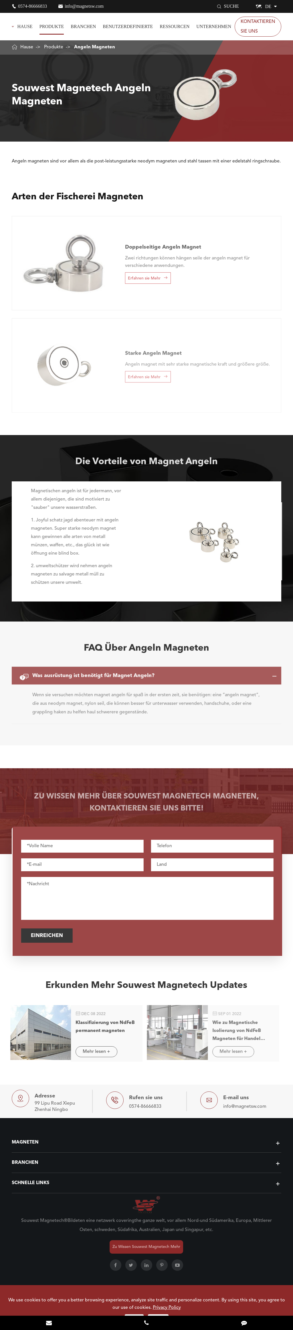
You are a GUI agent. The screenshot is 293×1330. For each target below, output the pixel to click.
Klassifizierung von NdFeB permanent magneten (101, 1027)
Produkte (51, 26)
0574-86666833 (32, 6)
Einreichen (50, 935)
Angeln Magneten (94, 47)
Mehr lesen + (92, 1051)
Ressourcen (174, 26)
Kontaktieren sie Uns (258, 26)
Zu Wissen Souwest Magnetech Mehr (146, 1247)
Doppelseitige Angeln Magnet (163, 243)
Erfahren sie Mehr (148, 274)
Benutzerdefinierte (128, 26)
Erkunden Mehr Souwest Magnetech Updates (146, 988)
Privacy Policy (167, 1307)
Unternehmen (213, 26)
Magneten (25, 1142)
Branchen (83, 26)
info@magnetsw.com (84, 6)
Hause (25, 26)
